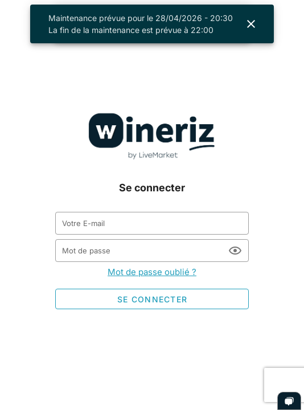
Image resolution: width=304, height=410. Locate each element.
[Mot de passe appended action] (235, 250)
